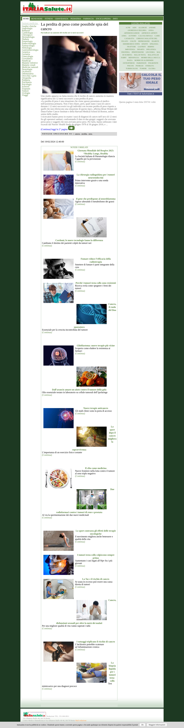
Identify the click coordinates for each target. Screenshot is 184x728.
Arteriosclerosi (131, 33)
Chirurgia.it (27, 35)
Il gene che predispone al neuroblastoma (96, 199)
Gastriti (142, 47)
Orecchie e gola (29, 76)
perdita (84, 134)
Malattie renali (28, 65)
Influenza (151, 49)
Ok (142, 725)
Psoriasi (139, 66)
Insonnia (125, 52)
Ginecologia (27, 56)
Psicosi (130, 66)
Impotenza (130, 49)
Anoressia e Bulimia (137, 30)
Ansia (151, 30)
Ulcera (151, 68)
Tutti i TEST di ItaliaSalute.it (140, 93)
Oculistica (26, 71)
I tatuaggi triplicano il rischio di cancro (95, 641)
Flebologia (27, 48)
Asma (123, 36)
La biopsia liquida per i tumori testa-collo (112, 672)
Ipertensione (138, 52)
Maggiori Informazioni (157, 725)
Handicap (26, 60)
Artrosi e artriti (149, 33)
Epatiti (145, 44)
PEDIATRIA (76, 19)
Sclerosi (25, 86)
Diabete (25, 39)
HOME (26, 19)
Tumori (25, 91)
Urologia (26, 93)
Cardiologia (27, 32)
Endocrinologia (29, 43)
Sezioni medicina (30, 23)
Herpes (151, 47)
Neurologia (27, 69)
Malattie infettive (30, 63)
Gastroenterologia (30, 50)
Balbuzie (26, 30)
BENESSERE (37, 19)
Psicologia (26, 84)
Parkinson (141, 63)
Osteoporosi (129, 63)
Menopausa (134, 58)
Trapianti (26, 88)
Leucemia (150, 52)
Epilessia (154, 44)
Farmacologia (28, 45)
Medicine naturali (30, 67)
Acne (128, 28)
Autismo (132, 36)
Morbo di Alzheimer (144, 60)
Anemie (152, 28)
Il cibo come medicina (96, 468)
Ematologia (27, 41)
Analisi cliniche (29, 26)
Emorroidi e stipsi (131, 44)
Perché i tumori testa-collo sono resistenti (96, 283)
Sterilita (149, 66)
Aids (134, 28)
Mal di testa (140, 55)
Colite (133, 41)
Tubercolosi (132, 68)
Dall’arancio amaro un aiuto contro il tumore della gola (79, 389)
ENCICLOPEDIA (103, 19)
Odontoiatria (27, 73)
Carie (157, 36)
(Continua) (80, 161)
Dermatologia (28, 37)
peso (90, 134)
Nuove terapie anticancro (95, 408)
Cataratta (129, 38)
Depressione (144, 41)
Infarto (140, 49)
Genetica (26, 52)
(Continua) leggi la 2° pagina (54, 129)
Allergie (142, 28)
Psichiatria (27, 82)
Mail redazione (80, 721)
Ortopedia (26, 78)
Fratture (131, 47)
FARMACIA (88, 19)
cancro (77, 134)
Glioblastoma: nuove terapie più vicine (96, 345)
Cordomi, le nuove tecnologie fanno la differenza (79, 240)
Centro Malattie (140, 23)
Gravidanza (27, 58)
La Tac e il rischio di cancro (95, 579)
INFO (115, 19)
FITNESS (49, 19)
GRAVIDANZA (61, 19)
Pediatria (26, 80)
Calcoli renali (145, 36)
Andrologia (27, 28)
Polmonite (153, 63)
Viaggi (25, 95)
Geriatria (26, 54)
